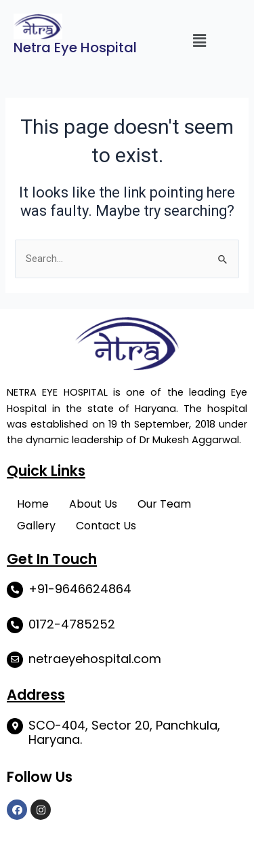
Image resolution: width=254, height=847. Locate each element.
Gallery (36, 525)
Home (33, 504)
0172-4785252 (71, 624)
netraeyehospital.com (94, 658)
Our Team (164, 504)
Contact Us (106, 525)
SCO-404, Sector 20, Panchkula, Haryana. (124, 733)
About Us (93, 504)
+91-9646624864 (79, 588)
